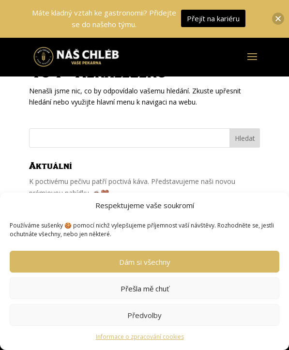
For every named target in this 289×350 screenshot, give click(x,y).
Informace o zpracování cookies (140, 337)
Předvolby (144, 315)
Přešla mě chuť (145, 288)
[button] (278, 19)
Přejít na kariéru (213, 18)
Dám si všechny (144, 262)
